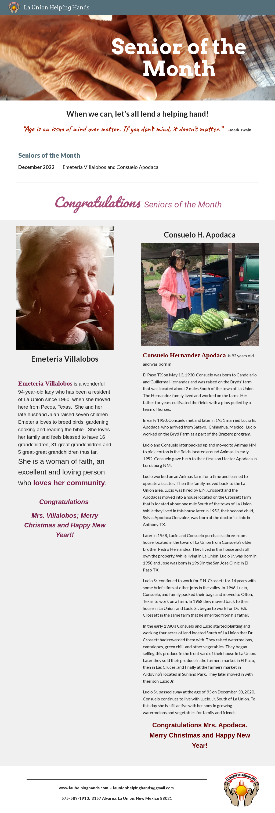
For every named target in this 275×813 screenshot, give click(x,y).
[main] (179, 57)
